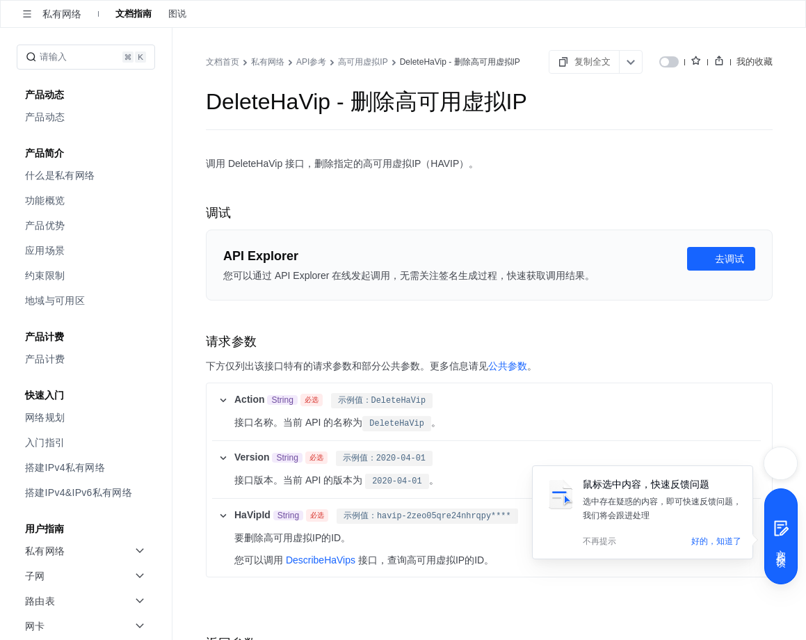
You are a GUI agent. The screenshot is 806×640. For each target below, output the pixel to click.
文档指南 (133, 13)
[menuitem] (87, 117)
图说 (177, 13)
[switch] (669, 61)
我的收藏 (754, 61)
